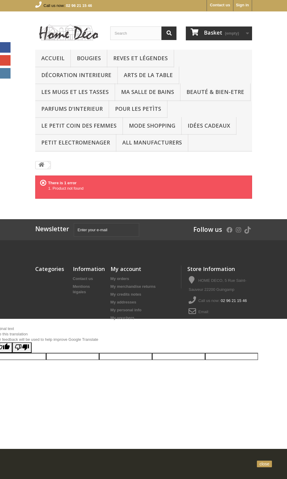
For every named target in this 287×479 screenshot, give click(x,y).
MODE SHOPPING (152, 125)
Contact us (220, 5)
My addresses (123, 302)
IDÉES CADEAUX (209, 125)
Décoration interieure (76, 75)
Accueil (52, 58)
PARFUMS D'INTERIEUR (72, 108)
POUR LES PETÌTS (138, 108)
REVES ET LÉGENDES (140, 58)
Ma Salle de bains (147, 91)
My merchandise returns (133, 286)
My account (126, 268)
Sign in (242, 5)
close (265, 464)
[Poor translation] (22, 389)
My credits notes (126, 294)
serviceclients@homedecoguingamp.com (224, 321)
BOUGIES (89, 58)
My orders (120, 278)
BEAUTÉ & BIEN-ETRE (215, 91)
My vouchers (122, 318)
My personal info (126, 310)
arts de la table (148, 75)
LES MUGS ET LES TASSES (75, 91)
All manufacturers (152, 142)
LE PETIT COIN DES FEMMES (79, 125)
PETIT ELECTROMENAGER (75, 142)
